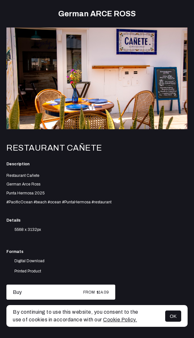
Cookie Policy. (120, 319)
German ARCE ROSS (97, 14)
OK (173, 316)
